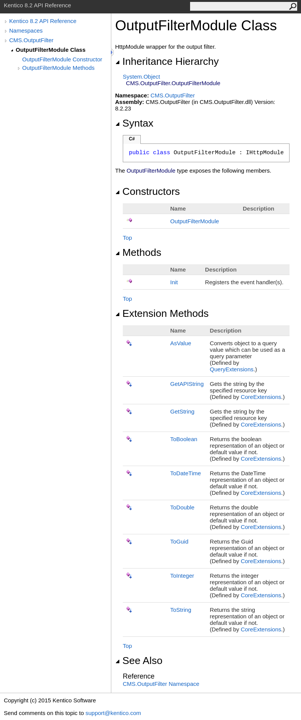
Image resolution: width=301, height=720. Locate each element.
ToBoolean (183, 439)
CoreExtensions (261, 397)
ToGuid (179, 541)
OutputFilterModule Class (51, 49)
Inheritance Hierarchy (167, 61)
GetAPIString (187, 384)
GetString (182, 411)
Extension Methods (162, 313)
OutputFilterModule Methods (58, 67)
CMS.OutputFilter (31, 40)
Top (127, 237)
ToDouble (182, 507)
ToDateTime (185, 473)
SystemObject (141, 76)
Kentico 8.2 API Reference (42, 21)
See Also (139, 660)
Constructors (147, 191)
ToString (180, 609)
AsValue (180, 343)
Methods (138, 252)
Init (174, 282)
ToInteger (182, 575)
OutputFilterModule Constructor (62, 59)
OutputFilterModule (194, 221)
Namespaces (26, 30)
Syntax (134, 123)
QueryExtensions (232, 369)
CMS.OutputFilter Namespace (161, 683)
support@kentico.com (113, 713)
